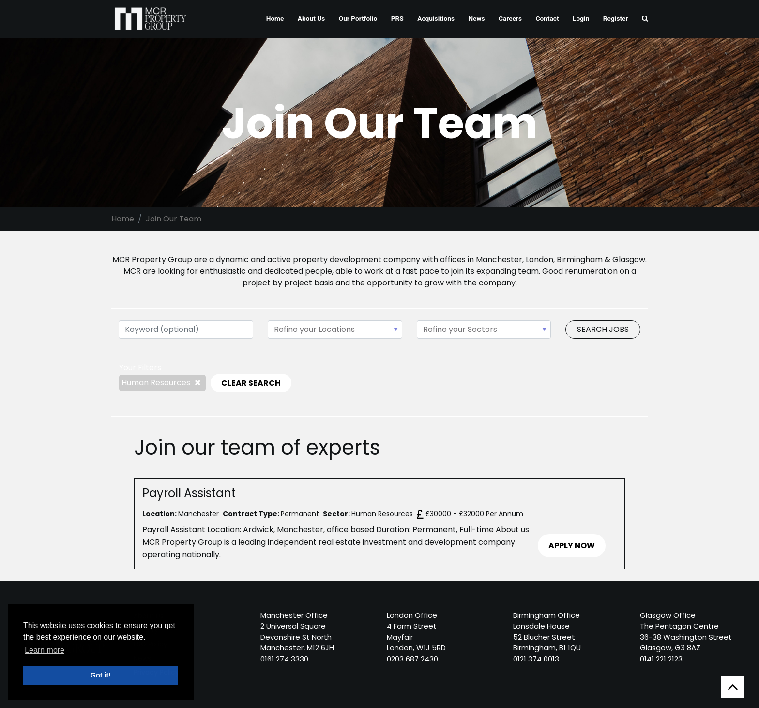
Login (581, 18)
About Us (311, 18)
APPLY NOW (571, 545)
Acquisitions (436, 18)
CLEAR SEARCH (251, 383)
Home (275, 18)
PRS (397, 18)
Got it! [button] (101, 675)
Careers (510, 18)
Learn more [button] (44, 650)
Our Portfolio (358, 18)
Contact (547, 18)
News (476, 18)
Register (615, 18)
